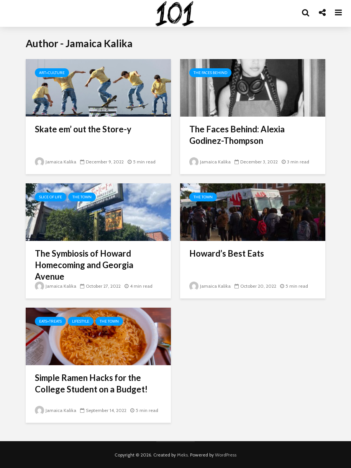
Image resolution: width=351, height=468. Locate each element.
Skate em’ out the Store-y (83, 129)
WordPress (225, 455)
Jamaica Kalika (55, 162)
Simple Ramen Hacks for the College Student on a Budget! (91, 383)
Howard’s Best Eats (226, 253)
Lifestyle (80, 321)
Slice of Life (50, 196)
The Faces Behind (210, 72)
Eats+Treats (50, 321)
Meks (182, 455)
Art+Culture (52, 72)
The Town (82, 196)
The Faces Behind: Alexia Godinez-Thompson (237, 135)
